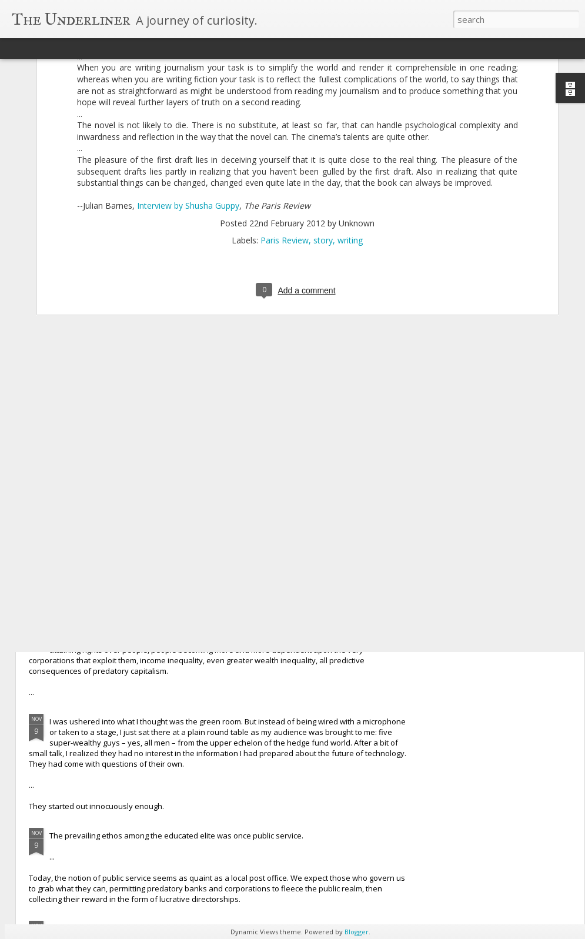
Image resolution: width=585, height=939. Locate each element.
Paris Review (284, 126)
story (323, 126)
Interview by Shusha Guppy (188, 92)
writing (350, 126)
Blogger (357, 931)
